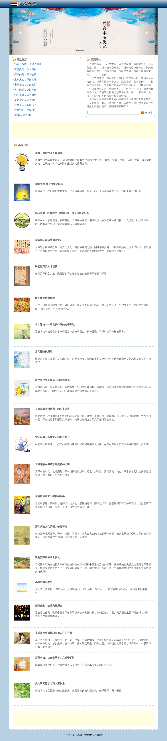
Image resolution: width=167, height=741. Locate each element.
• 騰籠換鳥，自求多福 (25, 69)
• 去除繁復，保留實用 (25, 84)
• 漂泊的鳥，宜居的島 (25, 74)
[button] (20, 31)
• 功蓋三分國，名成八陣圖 (27, 64)
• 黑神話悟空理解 (22, 115)
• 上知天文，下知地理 (25, 79)
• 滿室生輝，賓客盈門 (25, 94)
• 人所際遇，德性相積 (25, 89)
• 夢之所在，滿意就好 (25, 100)
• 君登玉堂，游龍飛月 (25, 105)
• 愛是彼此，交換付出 (25, 110)
